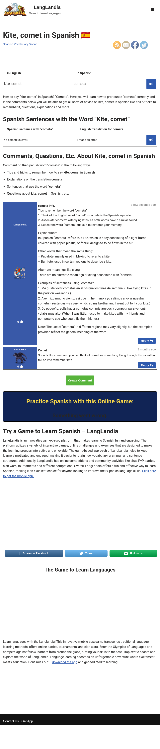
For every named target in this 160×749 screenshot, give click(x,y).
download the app (65, 662)
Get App (27, 744)
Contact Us (11, 744)
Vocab (33, 44)
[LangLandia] (32, 9)
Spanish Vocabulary (15, 44)
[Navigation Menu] (152, 9)
